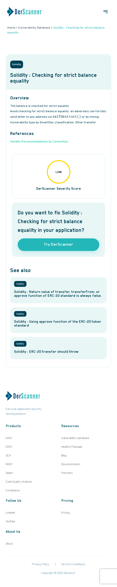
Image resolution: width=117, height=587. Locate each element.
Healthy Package (71, 446)
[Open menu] (105, 11)
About (9, 543)
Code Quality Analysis (19, 481)
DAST (9, 446)
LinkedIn (10, 512)
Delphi (9, 473)
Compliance (13, 490)
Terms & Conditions (73, 564)
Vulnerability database (75, 438)
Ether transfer (85, 122)
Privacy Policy (40, 564)
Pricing (65, 512)
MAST (9, 464)
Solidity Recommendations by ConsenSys (39, 141)
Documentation (70, 464)
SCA (8, 455)
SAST (9, 438)
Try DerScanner (58, 244)
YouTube (10, 521)
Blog (64, 455)
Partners (67, 473)
